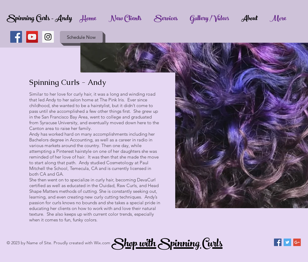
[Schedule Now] (81, 37)
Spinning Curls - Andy (39, 19)
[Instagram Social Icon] (48, 37)
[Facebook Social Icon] (16, 37)
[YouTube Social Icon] (32, 37)
